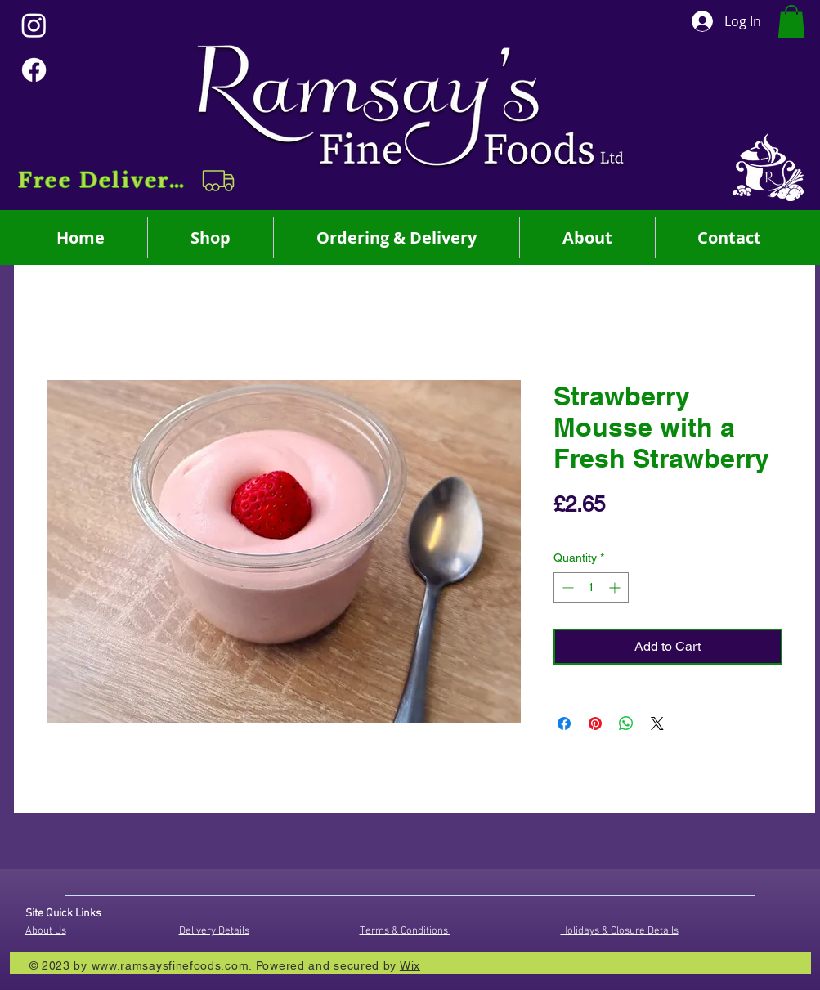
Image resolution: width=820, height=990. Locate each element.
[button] (128, 180)
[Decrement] (566, 587)
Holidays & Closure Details (620, 931)
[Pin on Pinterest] (595, 723)
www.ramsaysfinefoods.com (170, 965)
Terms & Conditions (405, 931)
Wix (410, 965)
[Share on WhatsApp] (626, 723)
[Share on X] (657, 723)
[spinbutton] (591, 587)
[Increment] (616, 587)
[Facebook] (34, 70)
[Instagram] (34, 25)
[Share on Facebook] (564, 723)
